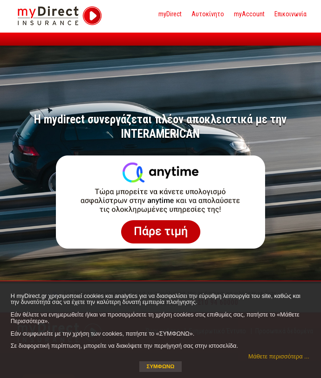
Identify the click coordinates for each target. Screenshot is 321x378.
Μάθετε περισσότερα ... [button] (278, 356)
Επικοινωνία (290, 14)
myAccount (249, 14)
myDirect (170, 14)
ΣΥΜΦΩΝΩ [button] (161, 366)
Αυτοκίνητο (207, 14)
